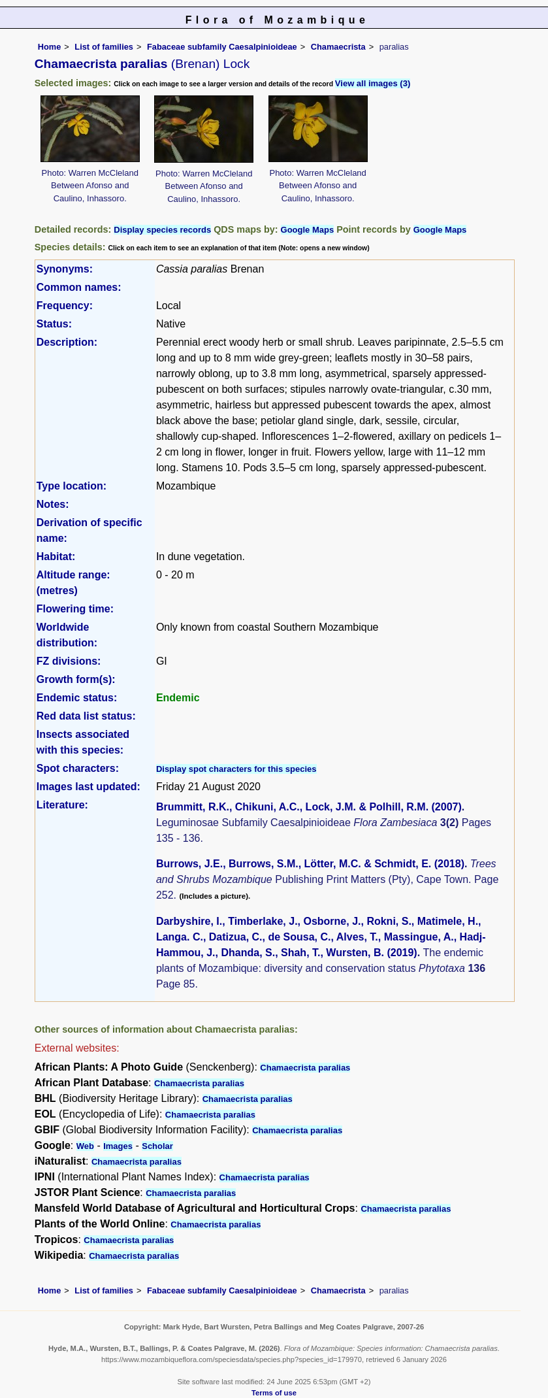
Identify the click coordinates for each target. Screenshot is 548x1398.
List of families (103, 47)
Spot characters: (78, 768)
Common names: (79, 287)
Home (49, 47)
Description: (67, 342)
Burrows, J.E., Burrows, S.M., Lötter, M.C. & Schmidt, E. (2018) (310, 863)
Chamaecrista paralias (305, 1068)
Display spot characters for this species (236, 769)
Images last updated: (88, 786)
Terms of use (274, 1393)
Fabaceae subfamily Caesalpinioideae (222, 47)
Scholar (157, 1146)
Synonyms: (65, 269)
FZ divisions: (69, 661)
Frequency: (65, 305)
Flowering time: (75, 608)
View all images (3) (372, 83)
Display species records (162, 230)
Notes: (53, 504)
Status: (54, 323)
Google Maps (307, 230)
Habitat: (56, 556)
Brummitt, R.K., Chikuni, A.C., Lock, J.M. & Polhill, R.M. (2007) (309, 806)
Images (118, 1146)
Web (85, 1146)
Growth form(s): (76, 679)
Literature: (62, 804)
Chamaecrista (338, 47)
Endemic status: (77, 697)
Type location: (71, 485)
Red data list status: (86, 716)
